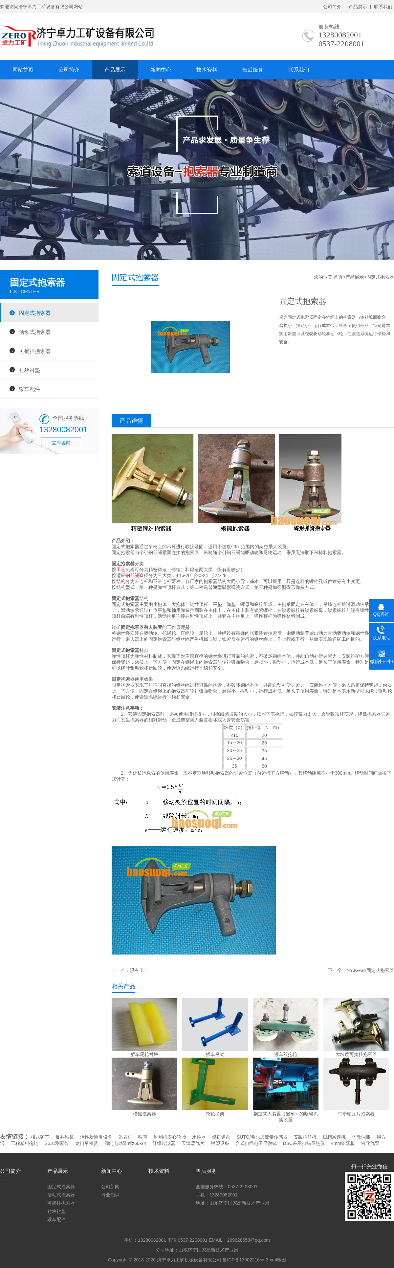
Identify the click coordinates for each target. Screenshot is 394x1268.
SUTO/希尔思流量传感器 (262, 1137)
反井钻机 (64, 1137)
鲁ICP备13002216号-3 (246, 1259)
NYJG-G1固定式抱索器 (370, 970)
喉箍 (142, 1137)
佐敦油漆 (361, 1137)
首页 (338, 277)
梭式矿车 (40, 1137)
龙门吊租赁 (86, 1143)
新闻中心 (160, 70)
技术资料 (206, 70)
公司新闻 (110, 1186)
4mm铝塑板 (343, 1143)
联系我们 (383, 6)
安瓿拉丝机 (305, 1137)
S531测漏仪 (57, 1143)
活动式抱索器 (35, 332)
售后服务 (252, 70)
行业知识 (110, 1194)
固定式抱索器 (35, 313)
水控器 (199, 1137)
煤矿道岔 (221, 1137)
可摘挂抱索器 (35, 351)
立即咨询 (61, 442)
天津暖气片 (193, 1143)
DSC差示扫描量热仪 (304, 1143)
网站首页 (22, 70)
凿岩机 (125, 1137)
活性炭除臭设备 (96, 1137)
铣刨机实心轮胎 (170, 1137)
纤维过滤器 (163, 1143)
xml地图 (278, 1259)
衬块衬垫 (29, 370)
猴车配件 (29, 389)
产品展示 (358, 6)
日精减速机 (334, 1137)
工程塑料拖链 (24, 1143)
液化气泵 (370, 1143)
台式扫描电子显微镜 (256, 1143)
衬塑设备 (220, 1143)
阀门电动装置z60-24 (125, 1143)
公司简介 (332, 6)
